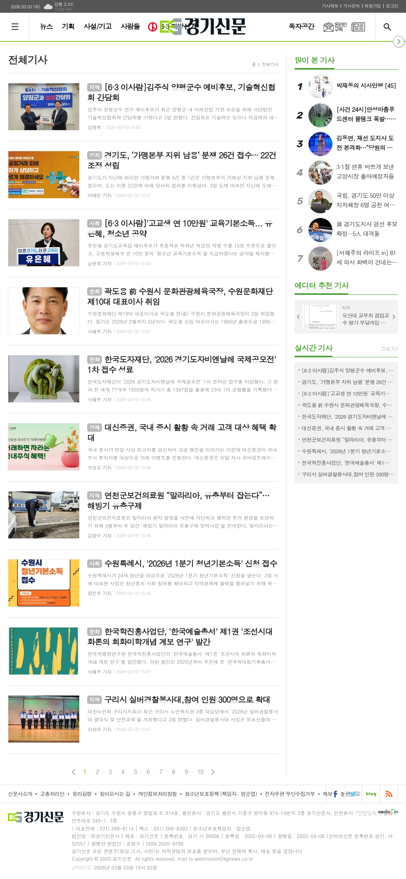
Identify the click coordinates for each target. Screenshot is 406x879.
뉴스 (46, 26)
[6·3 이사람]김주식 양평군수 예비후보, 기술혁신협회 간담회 (348, 370)
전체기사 (270, 64)
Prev (299, 317)
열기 (398, 41)
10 (200, 772)
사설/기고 (97, 26)
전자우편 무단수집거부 (290, 793)
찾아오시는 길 (115, 793)
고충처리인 (52, 793)
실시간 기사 (313, 347)
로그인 (392, 6)
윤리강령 (82, 793)
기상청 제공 (63, 9)
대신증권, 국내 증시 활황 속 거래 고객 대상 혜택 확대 (348, 428)
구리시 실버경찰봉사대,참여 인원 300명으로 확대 (348, 474)
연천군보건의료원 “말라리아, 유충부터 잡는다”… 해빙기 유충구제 (348, 439)
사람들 (130, 26)
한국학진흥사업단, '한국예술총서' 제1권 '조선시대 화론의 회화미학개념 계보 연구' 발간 (348, 462)
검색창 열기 (389, 27)
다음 (212, 772)
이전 (73, 772)
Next (394, 317)
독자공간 (301, 26)
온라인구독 (330, 27)
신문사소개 (20, 793)
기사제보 (330, 6)
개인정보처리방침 (157, 793)
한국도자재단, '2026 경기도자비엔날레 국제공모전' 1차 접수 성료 (348, 416)
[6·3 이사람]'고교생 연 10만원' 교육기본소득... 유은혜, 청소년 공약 (348, 393)
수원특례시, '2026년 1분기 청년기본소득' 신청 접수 (348, 451)
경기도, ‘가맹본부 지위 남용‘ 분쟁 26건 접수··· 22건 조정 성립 (348, 382)
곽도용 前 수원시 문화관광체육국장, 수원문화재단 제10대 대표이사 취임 (348, 405)
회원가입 (373, 6)
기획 (68, 26)
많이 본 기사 (314, 60)
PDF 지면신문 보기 (358, 27)
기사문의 (351, 6)
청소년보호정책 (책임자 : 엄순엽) (221, 793)
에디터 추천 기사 (321, 285)
